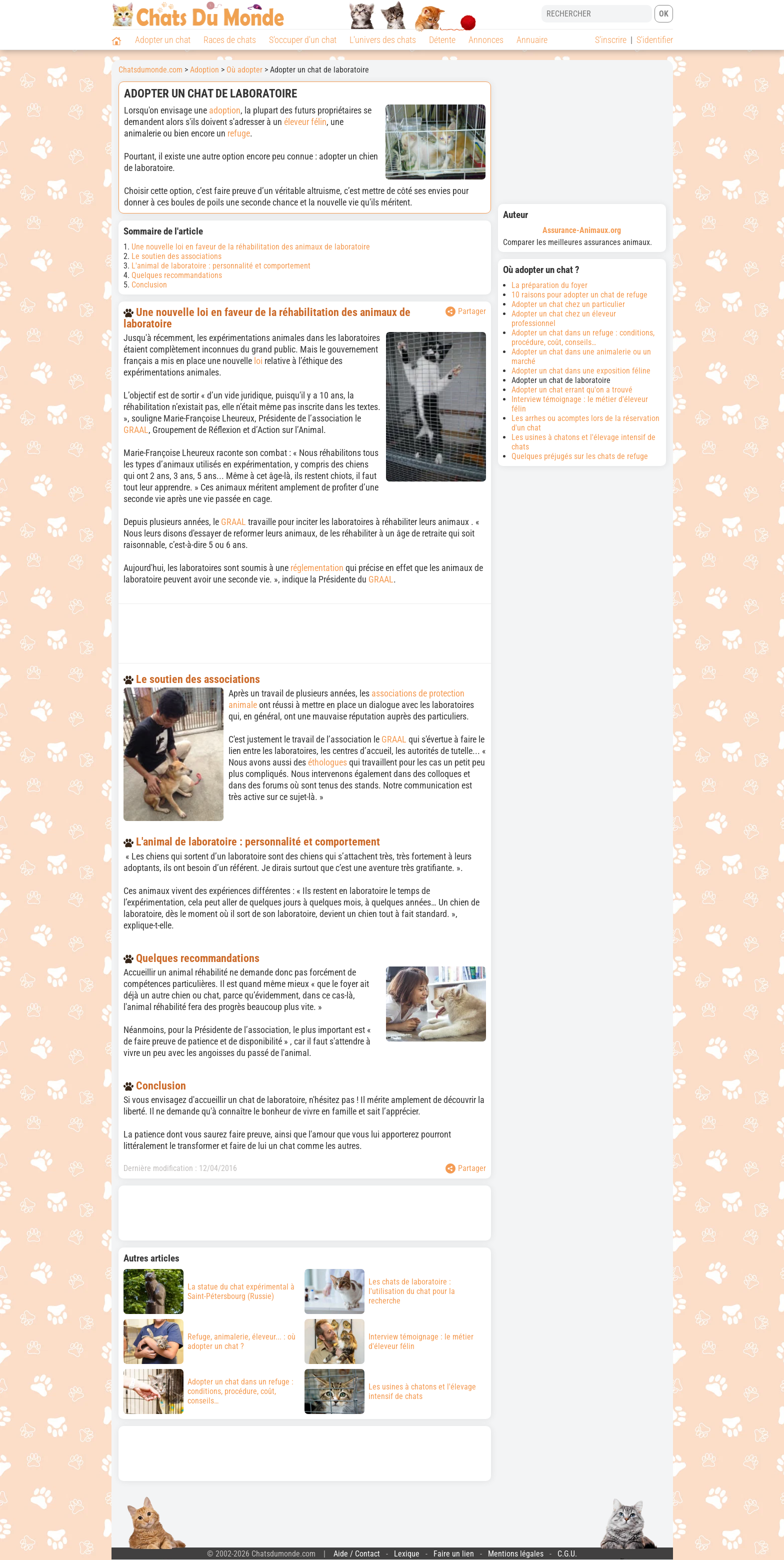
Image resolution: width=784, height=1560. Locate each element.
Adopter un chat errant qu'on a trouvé (572, 389)
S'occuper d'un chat (302, 39)
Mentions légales (516, 1553)
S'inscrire (610, 39)
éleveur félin (305, 121)
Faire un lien (454, 1553)
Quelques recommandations (177, 275)
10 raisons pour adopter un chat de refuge (580, 295)
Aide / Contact (357, 1553)
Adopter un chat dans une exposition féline (581, 371)
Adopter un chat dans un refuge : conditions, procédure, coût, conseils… (583, 337)
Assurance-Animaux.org (581, 230)
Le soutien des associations (177, 256)
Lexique (407, 1553)
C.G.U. (567, 1553)
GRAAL (136, 429)
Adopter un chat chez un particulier (568, 304)
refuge (239, 133)
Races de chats (230, 39)
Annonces (486, 39)
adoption (224, 110)
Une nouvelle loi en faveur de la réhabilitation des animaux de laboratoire (251, 247)
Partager (466, 311)
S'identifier (654, 39)
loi (258, 361)
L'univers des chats (383, 39)
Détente (442, 39)
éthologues (327, 762)
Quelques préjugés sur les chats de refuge (580, 456)
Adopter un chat (162, 39)
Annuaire (532, 39)
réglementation (317, 567)
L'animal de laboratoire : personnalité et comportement (221, 265)
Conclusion (149, 285)
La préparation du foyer (550, 285)
